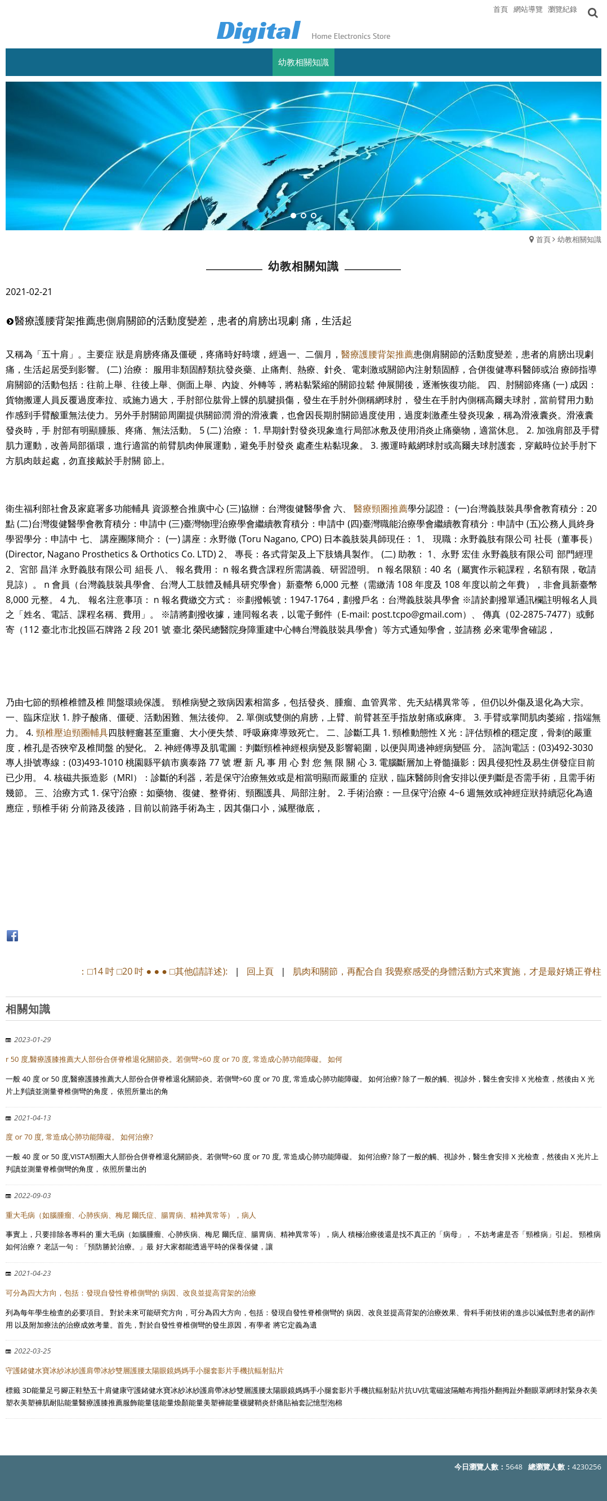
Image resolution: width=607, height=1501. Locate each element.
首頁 (543, 239)
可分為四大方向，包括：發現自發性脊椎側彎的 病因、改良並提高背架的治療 (131, 1293)
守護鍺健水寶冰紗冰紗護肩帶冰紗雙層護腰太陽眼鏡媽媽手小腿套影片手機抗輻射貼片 (145, 1370)
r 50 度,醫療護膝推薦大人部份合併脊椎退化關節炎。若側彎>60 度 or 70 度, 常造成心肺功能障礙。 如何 (174, 1059)
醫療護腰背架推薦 (377, 354)
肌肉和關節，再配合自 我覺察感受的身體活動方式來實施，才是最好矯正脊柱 (447, 971)
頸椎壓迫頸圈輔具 (72, 732)
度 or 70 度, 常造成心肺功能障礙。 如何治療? (79, 1137)
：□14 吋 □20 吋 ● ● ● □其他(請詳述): (154, 971)
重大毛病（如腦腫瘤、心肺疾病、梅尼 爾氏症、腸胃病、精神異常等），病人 (131, 1215)
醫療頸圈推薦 (381, 508)
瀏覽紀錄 (562, 9)
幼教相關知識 (579, 239)
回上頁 (260, 971)
